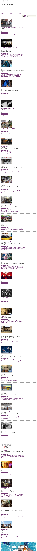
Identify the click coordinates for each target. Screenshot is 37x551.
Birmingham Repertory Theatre (19, 68)
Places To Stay (20, 546)
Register (20, 498)
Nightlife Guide (13, 545)
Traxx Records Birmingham (18, 124)
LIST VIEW (25, 16)
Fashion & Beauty (4, 522)
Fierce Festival (16, 189)
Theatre (2, 405)
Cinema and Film (3, 379)
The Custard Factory (17, 158)
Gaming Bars (29, 11)
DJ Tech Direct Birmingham (18, 146)
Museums (2, 13)
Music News (3, 397)
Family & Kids (4, 506)
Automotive (3, 511)
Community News (4, 382)
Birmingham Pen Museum (18, 288)
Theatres (20, 13)
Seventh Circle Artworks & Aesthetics (21, 31)
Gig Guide (2, 392)
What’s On (18, 545)
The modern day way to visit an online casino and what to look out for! (27, 475)
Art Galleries (3, 11)
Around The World (5, 509)
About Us (20, 492)
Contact (20, 493)
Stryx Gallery (16, 267)
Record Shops (12, 13)
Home (20, 495)
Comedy (2, 381)
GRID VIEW (23, 16)
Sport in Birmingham (5, 519)
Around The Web (4, 541)
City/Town (3, 365)
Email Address (4, 357)
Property (3, 493)
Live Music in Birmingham (5, 395)
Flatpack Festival (16, 178)
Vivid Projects (16, 278)
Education (2, 384)
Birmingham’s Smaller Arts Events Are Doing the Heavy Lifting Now (27, 461)
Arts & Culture (7, 545)
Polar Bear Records (17, 101)
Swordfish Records (17, 90)
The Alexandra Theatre (18, 55)
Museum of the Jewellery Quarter (20, 301)
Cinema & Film (12, 11)
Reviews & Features (4, 398)
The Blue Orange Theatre (18, 211)
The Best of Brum (4, 403)
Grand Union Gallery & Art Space (20, 244)
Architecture (4, 500)
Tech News (3, 501)
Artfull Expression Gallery (18, 255)
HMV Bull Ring (16, 135)
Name (3, 361)
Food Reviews (3, 390)
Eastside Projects (16, 314)
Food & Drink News (4, 389)
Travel (3, 508)
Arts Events (3, 376)
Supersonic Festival (17, 169)
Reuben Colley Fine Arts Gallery (19, 198)
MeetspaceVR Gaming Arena (19, 44)
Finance (3, 492)
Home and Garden (5, 514)
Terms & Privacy (22, 501)
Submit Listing (21, 500)
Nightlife (3, 532)
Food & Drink (23, 545)
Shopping (2, 400)
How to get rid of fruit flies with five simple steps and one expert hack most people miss (27, 482)
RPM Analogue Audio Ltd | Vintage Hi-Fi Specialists (23, 19)
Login (25, 546)
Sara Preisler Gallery (17, 222)
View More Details (16, 37)
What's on (2, 406)
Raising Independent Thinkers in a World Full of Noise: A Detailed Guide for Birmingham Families (27, 471)
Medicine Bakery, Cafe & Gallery (19, 80)
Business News (3, 378)
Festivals (20, 11)
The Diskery (15, 112)
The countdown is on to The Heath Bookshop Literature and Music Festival (28, 464)
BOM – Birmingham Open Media (19, 233)
